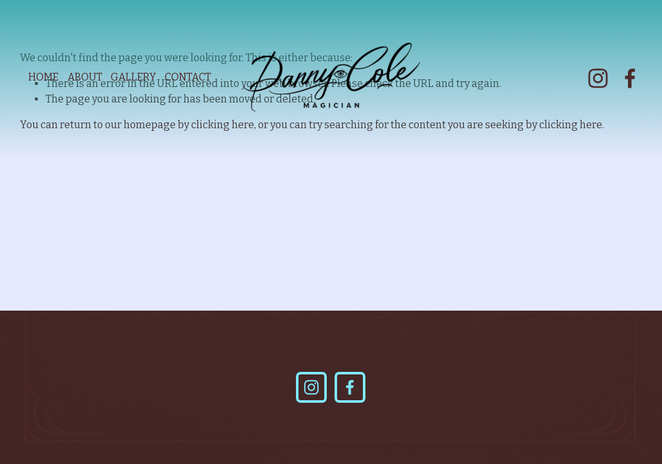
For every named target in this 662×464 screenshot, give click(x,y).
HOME (43, 77)
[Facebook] (630, 78)
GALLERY (133, 77)
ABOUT (85, 77)
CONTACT (188, 77)
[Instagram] (598, 78)
